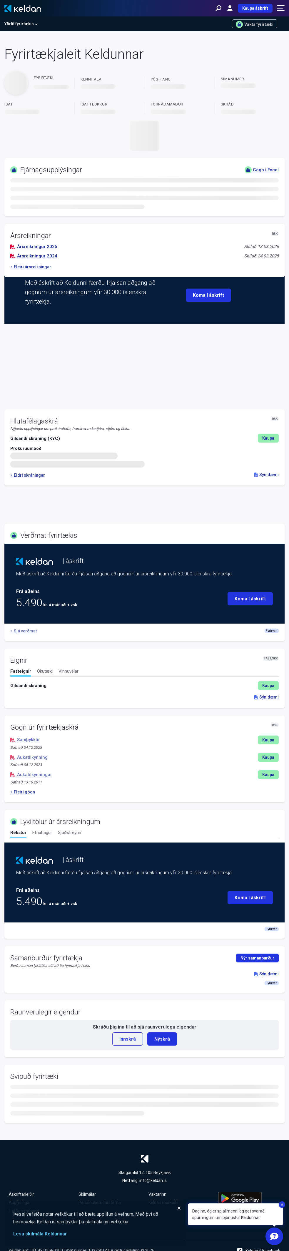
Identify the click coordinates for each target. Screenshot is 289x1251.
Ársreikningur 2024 (33, 256)
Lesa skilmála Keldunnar (40, 1234)
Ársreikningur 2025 (33, 246)
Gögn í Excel (262, 169)
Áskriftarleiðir (21, 1194)
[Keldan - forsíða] (22, 8)
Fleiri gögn (22, 792)
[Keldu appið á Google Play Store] (249, 1198)
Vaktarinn (157, 1194)
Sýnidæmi (266, 474)
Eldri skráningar (27, 475)
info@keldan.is (153, 1180)
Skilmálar (87, 1194)
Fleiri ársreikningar (30, 266)
